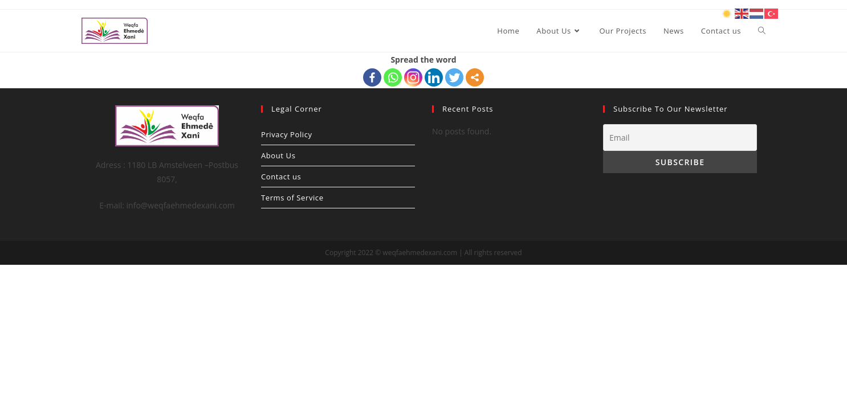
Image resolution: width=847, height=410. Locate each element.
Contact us (281, 176)
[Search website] (762, 31)
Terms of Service (292, 197)
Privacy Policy (286, 134)
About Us (278, 155)
